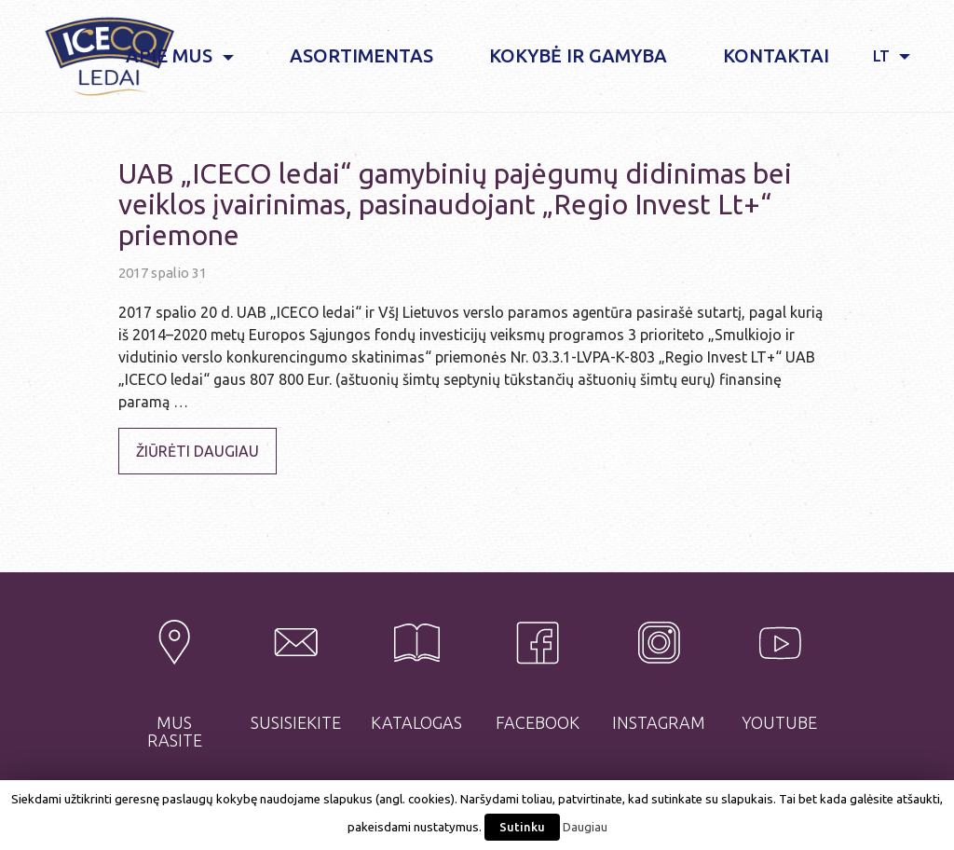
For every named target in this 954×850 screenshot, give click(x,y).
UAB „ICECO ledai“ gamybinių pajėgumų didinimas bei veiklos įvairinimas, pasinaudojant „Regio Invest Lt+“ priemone (455, 204)
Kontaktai (776, 55)
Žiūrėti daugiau (197, 451)
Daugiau (585, 827)
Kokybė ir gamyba (578, 55)
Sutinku (522, 826)
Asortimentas (361, 55)
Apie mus (171, 55)
